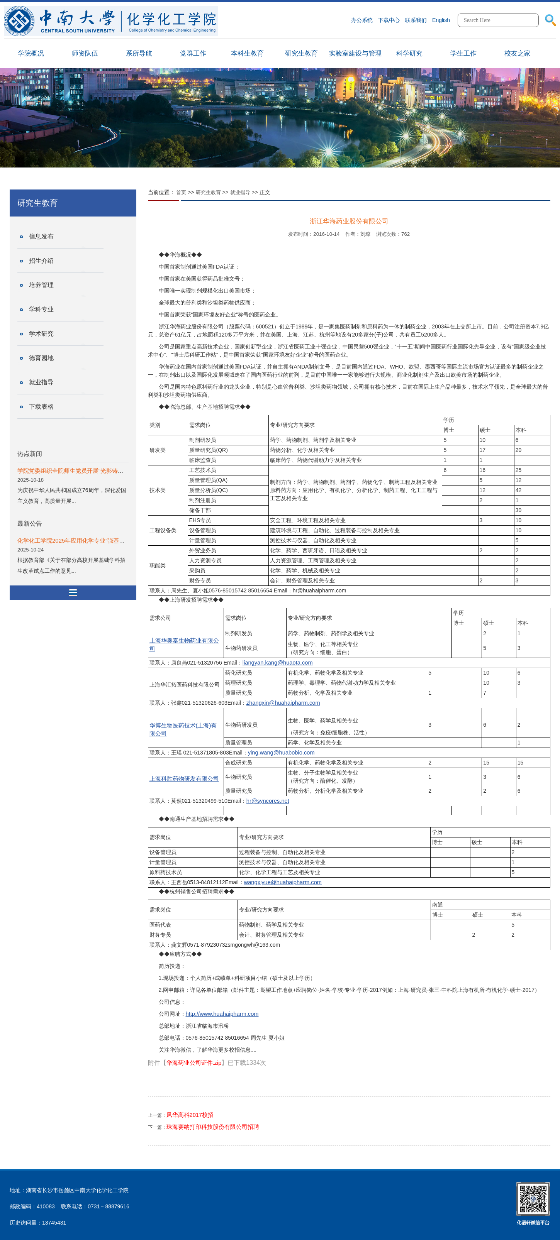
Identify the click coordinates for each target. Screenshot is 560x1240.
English (441, 20)
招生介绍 (41, 260)
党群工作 (193, 53)
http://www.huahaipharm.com (222, 1014)
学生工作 (463, 53)
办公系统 (362, 20)
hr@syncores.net (267, 801)
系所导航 (139, 53)
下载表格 (41, 406)
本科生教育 (247, 53)
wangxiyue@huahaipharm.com (283, 882)
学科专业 (41, 309)
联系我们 (416, 20)
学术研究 (41, 333)
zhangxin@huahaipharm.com (283, 703)
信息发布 (41, 236)
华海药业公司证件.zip (194, 1063)
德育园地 (41, 358)
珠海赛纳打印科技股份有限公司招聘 (212, 1127)
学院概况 (31, 53)
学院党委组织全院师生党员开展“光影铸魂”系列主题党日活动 (94, 470)
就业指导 (41, 382)
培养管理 (41, 285)
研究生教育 (301, 53)
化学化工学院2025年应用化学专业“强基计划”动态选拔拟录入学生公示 (106, 540)
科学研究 (409, 53)
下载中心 (389, 20)
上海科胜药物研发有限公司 (184, 779)
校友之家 (517, 53)
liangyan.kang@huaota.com (278, 663)
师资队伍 (85, 53)
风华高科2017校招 (190, 1115)
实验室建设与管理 (355, 53)
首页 (181, 192)
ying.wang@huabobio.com (281, 752)
